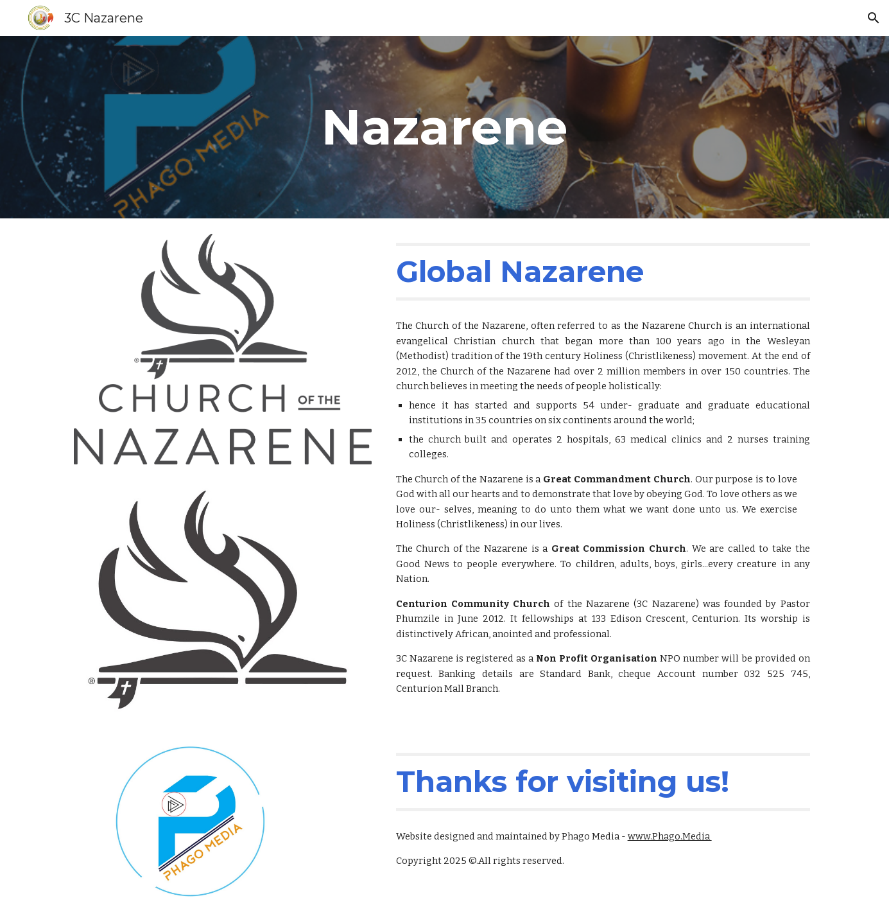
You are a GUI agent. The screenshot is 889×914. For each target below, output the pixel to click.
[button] (873, 18)
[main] (445, 127)
